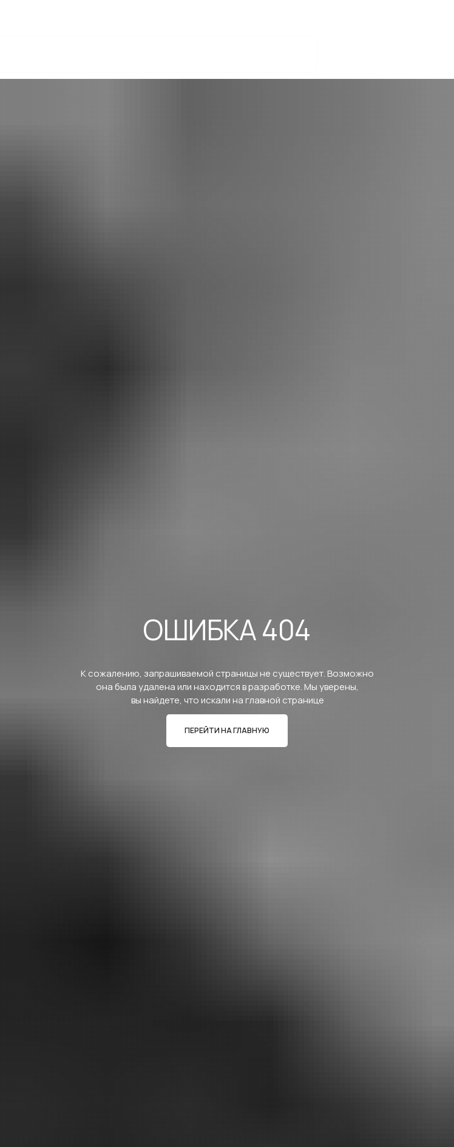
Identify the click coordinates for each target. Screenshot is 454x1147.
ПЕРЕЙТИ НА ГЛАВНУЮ (227, 730)
